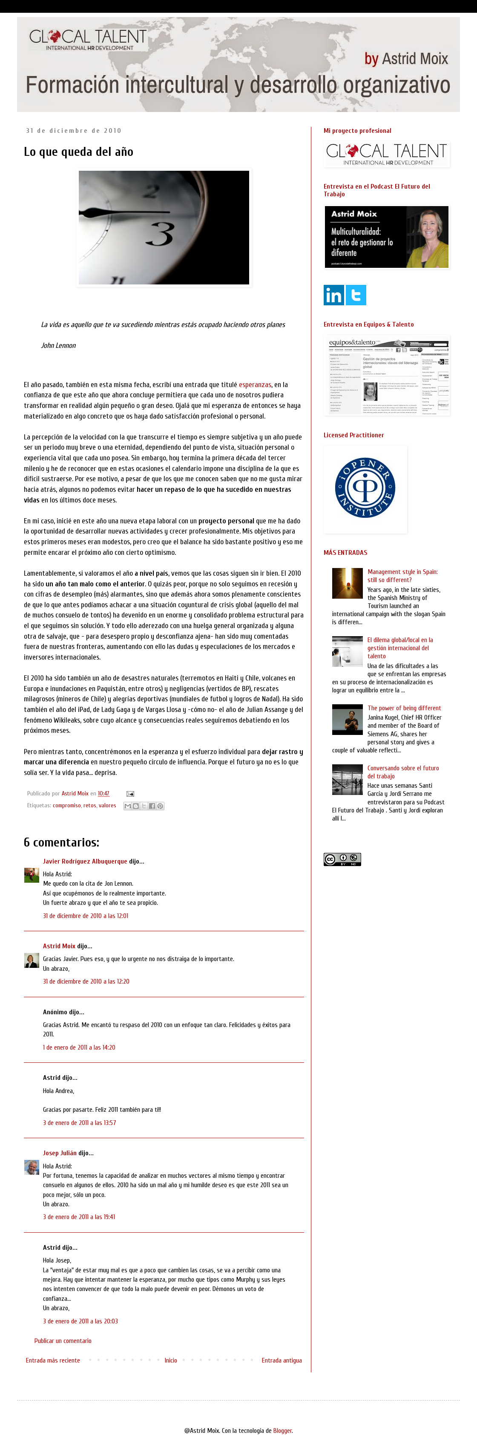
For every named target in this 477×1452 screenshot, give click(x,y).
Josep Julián (60, 1153)
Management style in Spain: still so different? (403, 576)
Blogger (282, 1431)
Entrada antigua (282, 1360)
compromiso (67, 805)
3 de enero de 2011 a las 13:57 (79, 1123)
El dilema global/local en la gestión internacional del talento (400, 648)
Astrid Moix (59, 946)
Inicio (171, 1360)
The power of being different (404, 708)
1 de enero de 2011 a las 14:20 (79, 1047)
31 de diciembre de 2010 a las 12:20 (86, 981)
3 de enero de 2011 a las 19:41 (79, 1217)
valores (107, 805)
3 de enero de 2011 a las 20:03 (80, 1321)
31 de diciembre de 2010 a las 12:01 (85, 916)
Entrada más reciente (53, 1360)
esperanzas (255, 384)
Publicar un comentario (63, 1341)
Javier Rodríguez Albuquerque (85, 861)
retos (89, 805)
